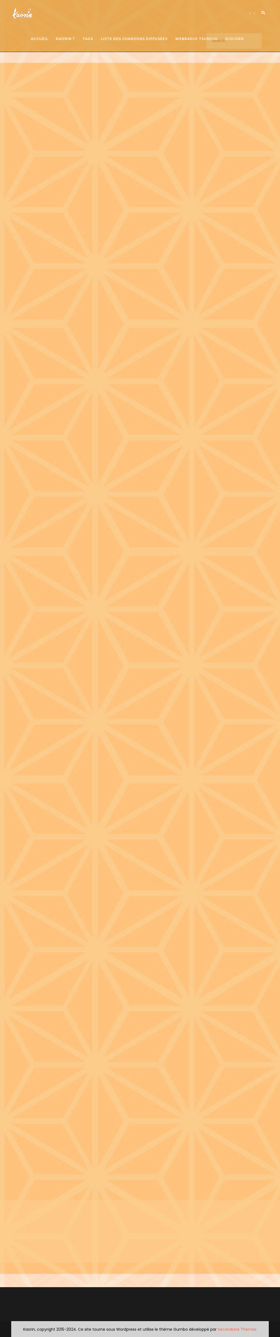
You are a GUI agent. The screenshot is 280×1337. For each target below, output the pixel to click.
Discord (234, 39)
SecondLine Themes (237, 1329)
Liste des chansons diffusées (134, 39)
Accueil (39, 39)
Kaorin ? (65, 39)
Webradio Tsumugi (196, 39)
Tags (87, 39)
